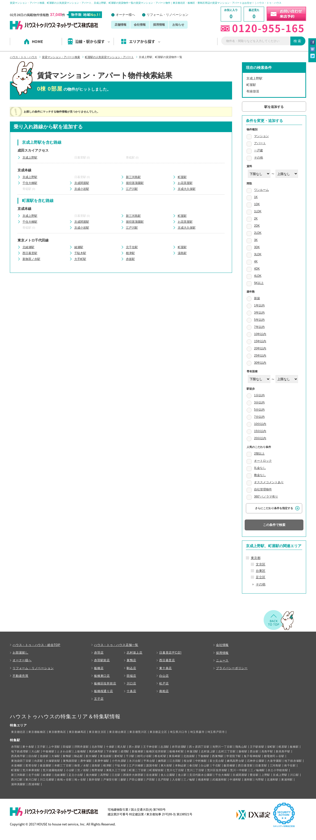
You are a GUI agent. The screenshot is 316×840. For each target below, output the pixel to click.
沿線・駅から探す (92, 41)
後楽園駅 (45, 765)
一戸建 (258, 150)
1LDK (257, 211)
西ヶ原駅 (134, 746)
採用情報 (159, 24)
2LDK (257, 233)
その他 (258, 157)
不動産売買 (20, 676)
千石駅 (216, 765)
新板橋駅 (137, 751)
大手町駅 (80, 259)
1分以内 (259, 395)
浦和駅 (248, 779)
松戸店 (164, 683)
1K (256, 197)
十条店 (131, 691)
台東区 (260, 571)
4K (256, 261)
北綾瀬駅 (28, 247)
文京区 (260, 564)
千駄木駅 (80, 253)
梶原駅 (282, 746)
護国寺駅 (152, 765)
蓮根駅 (242, 751)
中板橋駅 (48, 751)
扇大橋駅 (92, 774)
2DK (257, 225)
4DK (257, 268)
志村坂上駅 (208, 751)
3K (256, 240)
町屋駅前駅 (156, 770)
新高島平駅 (283, 751)
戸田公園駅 (136, 779)
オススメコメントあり (269, 482)
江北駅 (116, 774)
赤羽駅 (15, 746)
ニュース (222, 660)
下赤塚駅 (112, 751)
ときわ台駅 (64, 751)
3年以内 (259, 312)
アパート (260, 143)
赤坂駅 (130, 259)
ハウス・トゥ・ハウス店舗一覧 (116, 645)
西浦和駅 (34, 784)
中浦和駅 (235, 779)
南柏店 (164, 691)
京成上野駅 (29, 157)
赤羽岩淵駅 (179, 746)
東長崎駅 (174, 756)
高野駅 (104, 774)
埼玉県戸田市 (216, 731)
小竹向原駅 (119, 760)
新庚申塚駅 (102, 760)
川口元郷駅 (47, 779)
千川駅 (130, 756)
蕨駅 (123, 779)
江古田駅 (175, 760)
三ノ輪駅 (189, 779)
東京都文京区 (97, 731)
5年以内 (259, 319)
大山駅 (35, 751)
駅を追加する (274, 107)
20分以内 (260, 438)
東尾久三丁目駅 (116, 770)
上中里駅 (54, 746)
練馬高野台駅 (235, 760)
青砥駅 (130, 157)
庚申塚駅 (86, 760)
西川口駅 (17, 779)
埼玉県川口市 (178, 731)
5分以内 (259, 409)
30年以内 (260, 362)
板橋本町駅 (176, 751)
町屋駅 (182, 177)
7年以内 (259, 327)
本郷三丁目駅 (63, 765)
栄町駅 (271, 746)
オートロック (263, 460)
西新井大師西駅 (133, 774)
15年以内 (260, 341)
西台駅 (254, 751)
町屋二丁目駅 (138, 770)
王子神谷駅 (150, 746)
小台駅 (70, 770)
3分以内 (259, 402)
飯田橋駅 (229, 765)
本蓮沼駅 (192, 751)
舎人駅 (182, 774)
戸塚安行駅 (110, 779)
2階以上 (259, 453)
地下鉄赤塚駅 (293, 760)
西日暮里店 (167, 660)
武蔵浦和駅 (219, 779)
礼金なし (260, 468)
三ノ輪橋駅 (257, 770)
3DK (257, 247)
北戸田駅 (163, 779)
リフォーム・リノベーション (167, 15)
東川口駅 (31, 779)
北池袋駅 (189, 756)
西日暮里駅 (29, 253)
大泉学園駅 (274, 760)
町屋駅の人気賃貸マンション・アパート (109, 57)
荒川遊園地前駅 (53, 770)
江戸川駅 (132, 189)
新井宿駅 (94, 779)
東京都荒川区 (138, 731)
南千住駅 (290, 765)
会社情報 (140, 24)
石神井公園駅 (256, 760)
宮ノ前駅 (83, 770)
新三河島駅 (133, 177)
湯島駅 (182, 253)
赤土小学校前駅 (278, 770)
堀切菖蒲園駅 (135, 183)
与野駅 (259, 779)
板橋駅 (294, 746)
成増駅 (124, 751)
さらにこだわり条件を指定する (274, 508)
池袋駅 (44, 756)
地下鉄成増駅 (20, 751)
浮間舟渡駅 (81, 746)
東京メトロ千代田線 (33, 240)
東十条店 (165, 668)
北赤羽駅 (97, 746)
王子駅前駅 (257, 746)
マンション (261, 136)
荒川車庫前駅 (31, 770)
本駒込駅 (181, 765)
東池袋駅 (106, 756)
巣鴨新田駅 (70, 760)
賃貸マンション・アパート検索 (61, 57)
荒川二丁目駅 (195, 770)
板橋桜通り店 (103, 691)
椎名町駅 (160, 756)
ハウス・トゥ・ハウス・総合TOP (36, 645)
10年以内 (260, 334)
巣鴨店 (131, 660)
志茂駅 (164, 746)
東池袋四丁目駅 (21, 760)
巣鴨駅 (67, 756)
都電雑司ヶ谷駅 (274, 756)
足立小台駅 (76, 774)
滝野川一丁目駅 (222, 746)
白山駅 (205, 765)
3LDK (257, 254)
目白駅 (32, 756)
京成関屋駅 (81, 183)
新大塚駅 (91, 756)
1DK (257, 204)
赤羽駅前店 (102, 660)
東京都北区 (18, 731)
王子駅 (41, 746)
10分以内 (260, 424)
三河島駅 (275, 765)
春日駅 (193, 765)
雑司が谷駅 (144, 756)
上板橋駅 (80, 751)
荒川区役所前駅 (217, 770)
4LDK (257, 276)
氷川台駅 (135, 760)
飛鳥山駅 (241, 746)
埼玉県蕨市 (197, 731)
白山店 (164, 676)
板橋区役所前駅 (156, 751)
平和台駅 (149, 760)
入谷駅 (176, 779)
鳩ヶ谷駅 (80, 779)
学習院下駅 (233, 756)
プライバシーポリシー (232, 668)
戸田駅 (150, 779)
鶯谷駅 (254, 774)
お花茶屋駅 (185, 183)
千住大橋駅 (29, 183)
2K (256, 218)
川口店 (131, 683)
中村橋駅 (201, 760)
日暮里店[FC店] (170, 652)
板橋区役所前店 (105, 683)
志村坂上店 (134, 652)
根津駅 (130, 253)
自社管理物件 (263, 489)
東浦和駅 (287, 779)
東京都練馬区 (77, 731)
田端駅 (67, 746)
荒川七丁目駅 (175, 770)
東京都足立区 (158, 731)
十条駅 (110, 746)
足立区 (260, 577)
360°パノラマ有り (266, 496)
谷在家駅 (152, 774)
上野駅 (265, 774)
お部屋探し (20, 652)
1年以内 (259, 305)
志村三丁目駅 (227, 751)
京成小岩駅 (81, 189)
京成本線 (24, 170)
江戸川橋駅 (136, 765)
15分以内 (260, 431)
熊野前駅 (97, 770)
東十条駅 (28, 746)
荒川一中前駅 (239, 770)
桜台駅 (188, 760)
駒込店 (131, 668)
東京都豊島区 (57, 731)
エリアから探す (144, 41)
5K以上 (259, 283)
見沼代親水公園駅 (201, 774)
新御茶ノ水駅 (31, 259)
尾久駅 (121, 746)
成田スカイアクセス (33, 150)
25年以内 (260, 355)
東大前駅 (166, 765)
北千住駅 (132, 247)
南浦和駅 (204, 779)
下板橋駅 (203, 756)
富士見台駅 (217, 760)
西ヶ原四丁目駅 (199, 746)
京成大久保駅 (187, 189)
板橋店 (98, 668)
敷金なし (260, 475)
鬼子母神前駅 (252, 756)
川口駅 (294, 774)
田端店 (131, 676)
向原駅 (38, 760)
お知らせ (178, 24)
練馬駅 (162, 760)
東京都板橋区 (37, 731)
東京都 (255, 558)
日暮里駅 (80, 157)
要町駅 (118, 756)
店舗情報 (120, 24)
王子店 (98, 698)
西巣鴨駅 (218, 756)
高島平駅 (267, 751)
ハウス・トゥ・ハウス (23, 57)
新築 (257, 298)
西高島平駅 (18, 756)
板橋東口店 (102, 676)
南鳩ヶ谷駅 (64, 779)
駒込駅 (78, 756)
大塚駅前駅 (53, 760)
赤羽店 (98, 652)
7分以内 (259, 417)
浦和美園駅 (18, 784)
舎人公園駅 (168, 774)
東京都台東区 (118, 731)
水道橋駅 (17, 765)
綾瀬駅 (78, 247)
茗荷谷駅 (31, 765)
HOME (37, 41)
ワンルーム (261, 190)
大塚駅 (55, 756)
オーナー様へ (125, 15)
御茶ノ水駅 (81, 765)
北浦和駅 (272, 779)
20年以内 (260, 348)
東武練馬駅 (96, 751)
